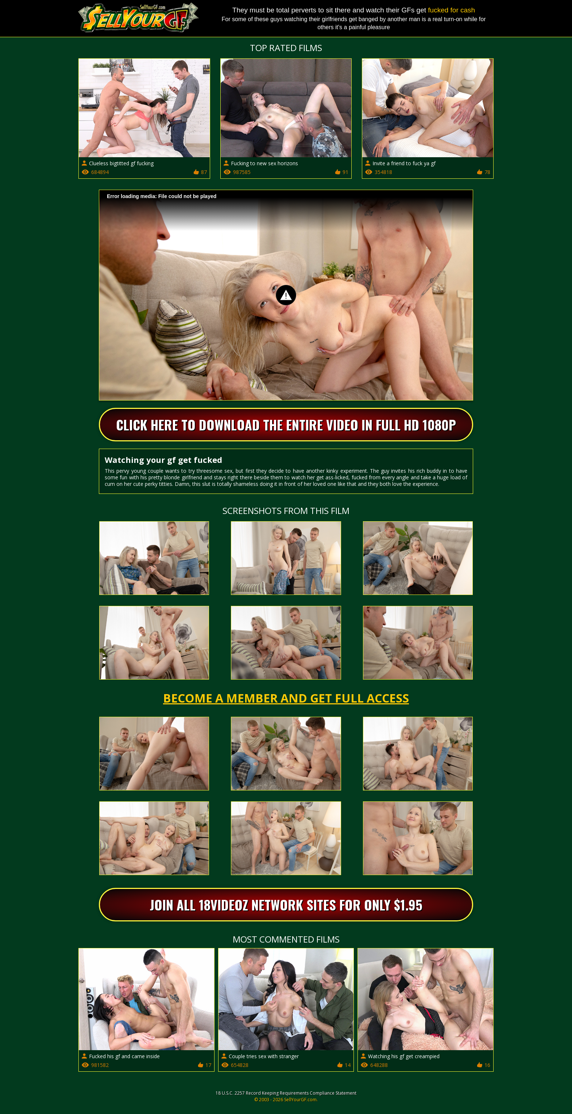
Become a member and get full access (286, 698)
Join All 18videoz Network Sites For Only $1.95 (286, 904)
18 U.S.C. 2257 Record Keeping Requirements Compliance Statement (286, 1093)
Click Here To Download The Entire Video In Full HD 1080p (286, 424)
